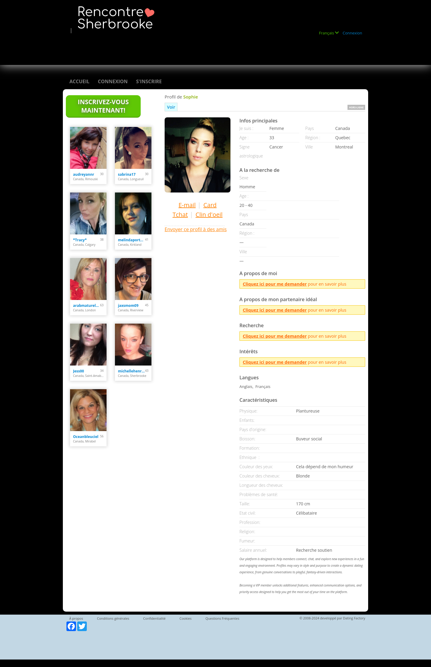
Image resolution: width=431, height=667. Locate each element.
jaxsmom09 (128, 305)
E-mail (186, 205)
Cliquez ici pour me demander (275, 284)
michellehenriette (131, 371)
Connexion (352, 33)
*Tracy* (80, 239)
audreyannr (83, 174)
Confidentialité (154, 618)
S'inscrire (149, 81)
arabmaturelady (86, 305)
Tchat (180, 214)
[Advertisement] (178, 47)
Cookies (186, 618)
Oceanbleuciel (85, 436)
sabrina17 (127, 174)
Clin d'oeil (208, 214)
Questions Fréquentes (222, 618)
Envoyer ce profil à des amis (196, 229)
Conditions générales (113, 618)
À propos (76, 618)
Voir (171, 107)
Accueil (79, 81)
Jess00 (78, 371)
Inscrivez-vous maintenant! (103, 106)
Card (209, 205)
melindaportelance (131, 239)
